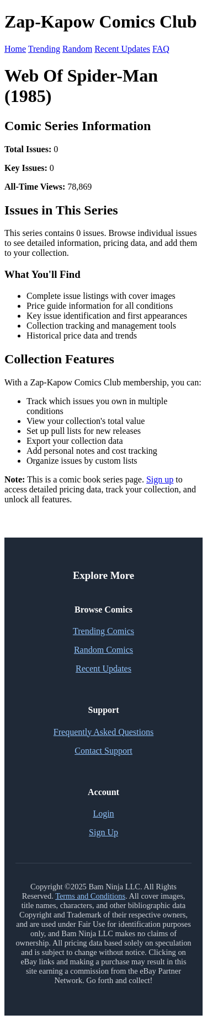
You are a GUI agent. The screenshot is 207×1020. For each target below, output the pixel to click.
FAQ (160, 48)
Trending (44, 48)
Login (103, 813)
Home (15, 48)
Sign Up (103, 832)
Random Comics (103, 649)
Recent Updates (122, 48)
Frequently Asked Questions (103, 732)
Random (77, 48)
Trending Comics (103, 631)
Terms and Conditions (90, 896)
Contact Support (103, 750)
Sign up (159, 479)
